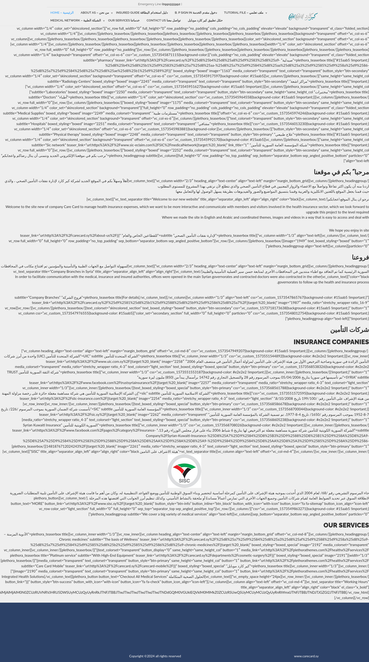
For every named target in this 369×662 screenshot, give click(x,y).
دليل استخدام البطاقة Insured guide (142, 12)
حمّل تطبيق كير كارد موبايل (205, 20)
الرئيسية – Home (62, 12)
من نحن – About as (95, 12)
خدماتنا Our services (124, 20)
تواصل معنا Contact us (164, 20)
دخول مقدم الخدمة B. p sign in (196, 12)
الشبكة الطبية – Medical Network (75, 20)
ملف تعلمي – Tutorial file (243, 12)
